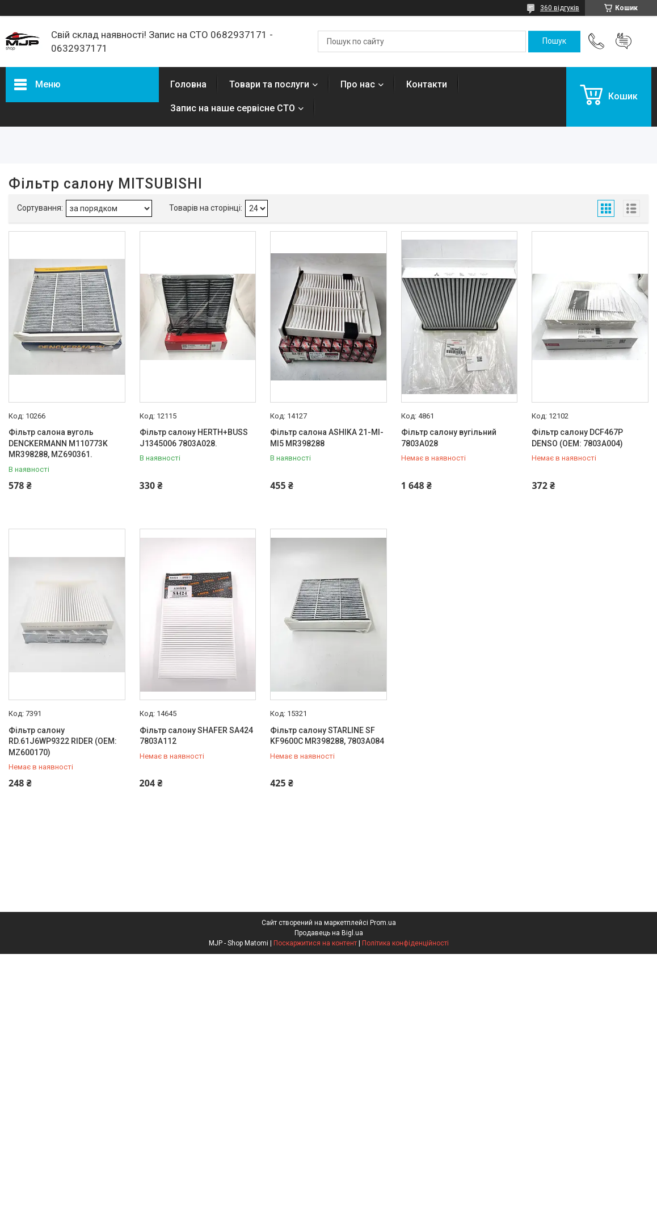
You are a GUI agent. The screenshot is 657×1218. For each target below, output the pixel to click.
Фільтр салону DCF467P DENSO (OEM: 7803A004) (577, 438)
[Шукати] (554, 41)
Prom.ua (383, 923)
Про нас (357, 84)
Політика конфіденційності (405, 943)
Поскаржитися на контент (315, 943)
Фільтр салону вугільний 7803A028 (448, 438)
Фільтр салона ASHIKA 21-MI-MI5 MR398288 (327, 438)
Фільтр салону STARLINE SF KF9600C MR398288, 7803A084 (327, 736)
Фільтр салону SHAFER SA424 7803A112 (196, 736)
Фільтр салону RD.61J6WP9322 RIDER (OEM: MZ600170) (63, 741)
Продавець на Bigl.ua (328, 933)
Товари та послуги (269, 84)
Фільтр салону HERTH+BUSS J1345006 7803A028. (194, 438)
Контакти (426, 84)
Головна (188, 84)
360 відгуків (559, 8)
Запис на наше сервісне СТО (232, 108)
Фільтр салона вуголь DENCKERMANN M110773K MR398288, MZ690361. (58, 443)
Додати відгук (623, 41)
